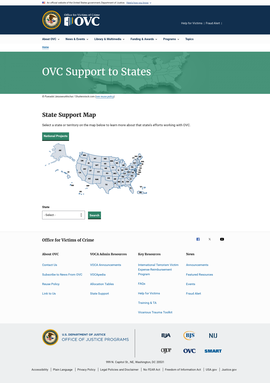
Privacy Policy (86, 369)
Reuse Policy (51, 284)
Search (94, 215)
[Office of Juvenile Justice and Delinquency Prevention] (166, 354)
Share (227, 25)
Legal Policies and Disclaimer (119, 369)
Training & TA (147, 303)
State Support (99, 293)
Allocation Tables (102, 284)
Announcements (197, 265)
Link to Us (49, 293)
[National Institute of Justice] (213, 339)
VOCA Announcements (105, 265)
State (46, 207)
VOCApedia (98, 274)
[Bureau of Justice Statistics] (189, 341)
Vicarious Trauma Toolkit (155, 312)
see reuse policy (105, 96)
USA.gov (211, 369)
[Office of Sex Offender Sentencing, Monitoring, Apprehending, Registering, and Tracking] (213, 353)
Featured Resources (199, 274)
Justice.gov (229, 369)
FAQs (141, 283)
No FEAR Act (151, 369)
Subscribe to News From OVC (62, 274)
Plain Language (63, 369)
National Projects (56, 136)
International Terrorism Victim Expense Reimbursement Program (158, 269)
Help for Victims (191, 23)
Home (45, 47)
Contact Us (49, 265)
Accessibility (40, 369)
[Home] (83, 20)
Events (190, 284)
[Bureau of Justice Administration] (166, 338)
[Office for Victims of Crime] (189, 353)
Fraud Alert (213, 23)
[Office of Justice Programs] (51, 19)
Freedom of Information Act (183, 369)
